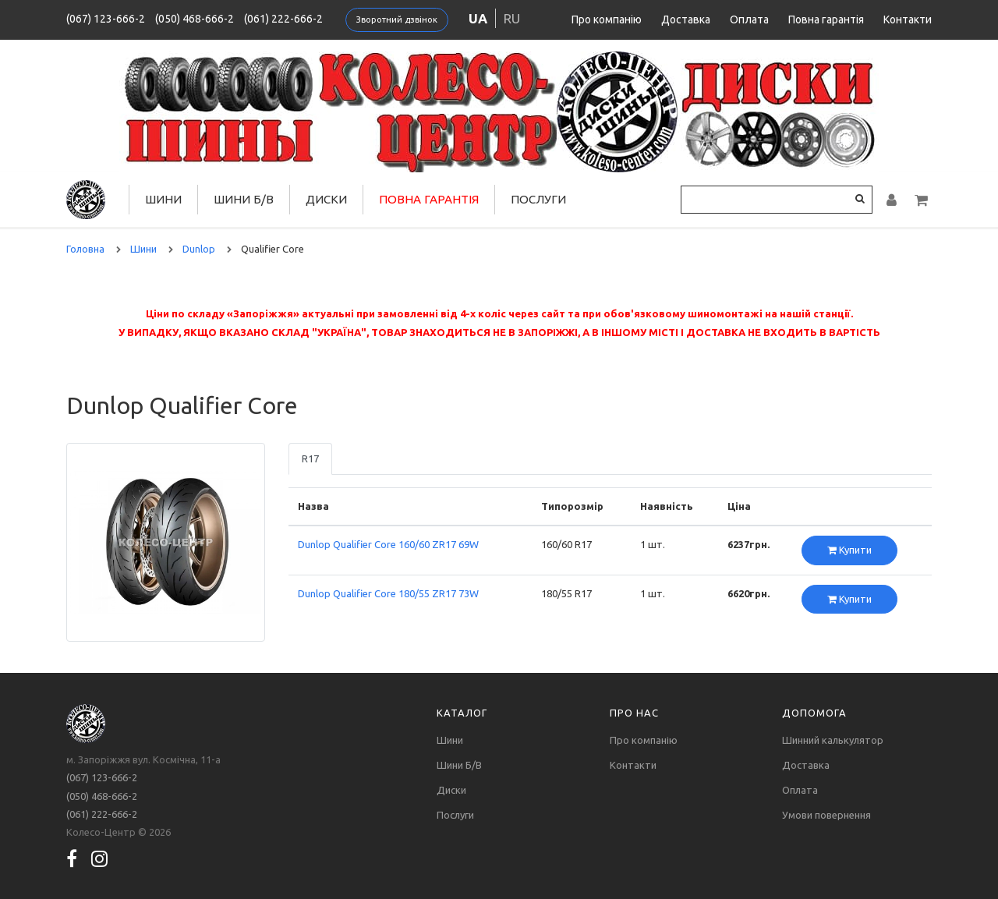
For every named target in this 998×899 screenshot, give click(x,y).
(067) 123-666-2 (105, 18)
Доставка (685, 19)
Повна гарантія (826, 19)
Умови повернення (826, 814)
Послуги (538, 199)
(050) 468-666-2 (194, 18)
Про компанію (607, 19)
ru (512, 18)
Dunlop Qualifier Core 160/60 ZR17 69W (388, 544)
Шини (163, 199)
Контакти (907, 19)
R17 (310, 458)
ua (478, 18)
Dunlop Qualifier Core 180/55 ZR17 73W (388, 593)
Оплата (749, 19)
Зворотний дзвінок (396, 19)
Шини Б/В (244, 199)
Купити (849, 549)
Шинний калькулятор (832, 739)
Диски (326, 199)
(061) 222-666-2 (283, 18)
